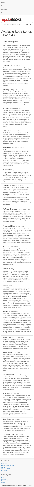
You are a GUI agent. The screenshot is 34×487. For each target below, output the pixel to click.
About (3, 477)
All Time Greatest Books (7, 465)
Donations (4, 463)
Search (28, 24)
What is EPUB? (5, 469)
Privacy (3, 482)
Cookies (3, 479)
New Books (5, 6)
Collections (5, 13)
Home (3, 2)
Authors (4, 9)
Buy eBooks (4, 470)
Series (3, 467)
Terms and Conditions (7, 481)
